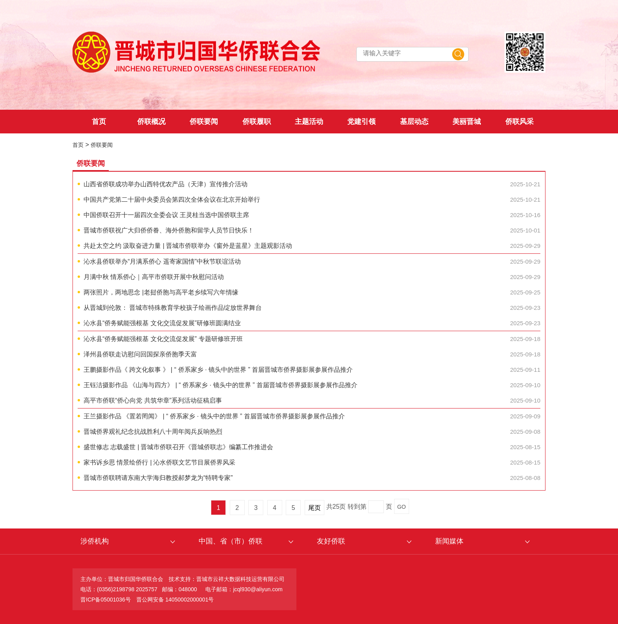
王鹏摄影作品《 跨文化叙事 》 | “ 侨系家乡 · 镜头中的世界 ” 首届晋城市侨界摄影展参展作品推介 (218, 369)
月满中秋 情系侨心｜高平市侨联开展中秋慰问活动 (154, 277)
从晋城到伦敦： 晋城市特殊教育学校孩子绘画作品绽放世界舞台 (173, 307)
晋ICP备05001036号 (105, 599)
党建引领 (361, 122)
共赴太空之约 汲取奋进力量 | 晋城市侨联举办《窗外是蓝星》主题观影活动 (188, 245)
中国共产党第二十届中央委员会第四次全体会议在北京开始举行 (172, 199)
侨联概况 (151, 122)
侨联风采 (519, 122)
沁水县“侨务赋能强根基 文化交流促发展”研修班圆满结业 (162, 323)
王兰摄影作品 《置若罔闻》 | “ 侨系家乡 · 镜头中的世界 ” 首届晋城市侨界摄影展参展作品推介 (214, 416)
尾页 (314, 507)
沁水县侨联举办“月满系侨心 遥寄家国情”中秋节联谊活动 (162, 261)
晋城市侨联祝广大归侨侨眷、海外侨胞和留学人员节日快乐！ (169, 230)
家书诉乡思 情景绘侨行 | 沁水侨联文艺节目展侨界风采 (160, 462)
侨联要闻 (204, 122)
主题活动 (309, 122)
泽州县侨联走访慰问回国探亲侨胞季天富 (140, 354)
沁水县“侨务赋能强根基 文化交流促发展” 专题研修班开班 (163, 338)
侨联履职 (256, 122)
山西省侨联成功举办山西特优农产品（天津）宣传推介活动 (166, 184)
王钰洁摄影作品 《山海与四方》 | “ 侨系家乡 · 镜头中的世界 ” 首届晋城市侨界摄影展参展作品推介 (220, 385)
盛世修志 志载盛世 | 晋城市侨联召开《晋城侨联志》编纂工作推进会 (179, 447)
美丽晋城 (466, 122)
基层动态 (414, 122)
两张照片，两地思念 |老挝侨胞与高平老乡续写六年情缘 (161, 292)
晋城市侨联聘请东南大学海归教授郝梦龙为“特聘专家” (158, 477)
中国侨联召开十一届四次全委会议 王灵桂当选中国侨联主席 (166, 215)
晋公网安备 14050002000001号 (175, 599)
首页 (99, 122)
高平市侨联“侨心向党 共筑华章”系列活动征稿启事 (153, 400)
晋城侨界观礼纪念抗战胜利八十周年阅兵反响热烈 (153, 431)
